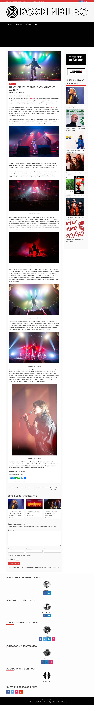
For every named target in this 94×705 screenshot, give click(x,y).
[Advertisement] (47, 37)
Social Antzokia (19, 481)
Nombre (10, 549)
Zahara (23, 481)
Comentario (11, 530)
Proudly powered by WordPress (36, 702)
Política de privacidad (32, 1)
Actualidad (10, 24)
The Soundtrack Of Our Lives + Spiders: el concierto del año (15, 513)
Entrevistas (19, 24)
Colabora (24, 1)
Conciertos (28, 24)
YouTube (86, 1)
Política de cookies (40, 1)
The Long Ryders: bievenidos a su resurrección (51, 513)
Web (45, 549)
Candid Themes (62, 702)
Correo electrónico (31, 549)
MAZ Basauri (13, 481)
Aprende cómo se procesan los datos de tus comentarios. (44, 567)
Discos (35, 24)
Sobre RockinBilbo (13, 1)
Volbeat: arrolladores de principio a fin (20, 487)
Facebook (80, 1)
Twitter (82, 1)
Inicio (7, 1)
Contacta (19, 1)
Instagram (84, 1)
